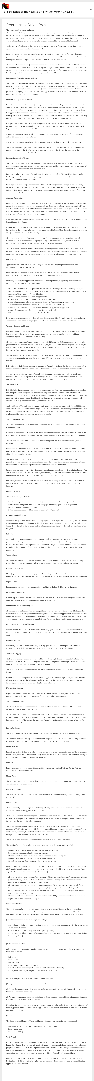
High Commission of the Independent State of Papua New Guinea (38, 12)
